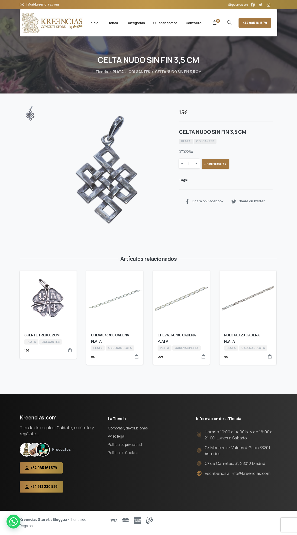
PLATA (118, 71)
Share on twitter (248, 201)
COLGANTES (139, 71)
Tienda (102, 71)
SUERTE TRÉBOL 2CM (42, 335)
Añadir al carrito (215, 164)
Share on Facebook (203, 201)
